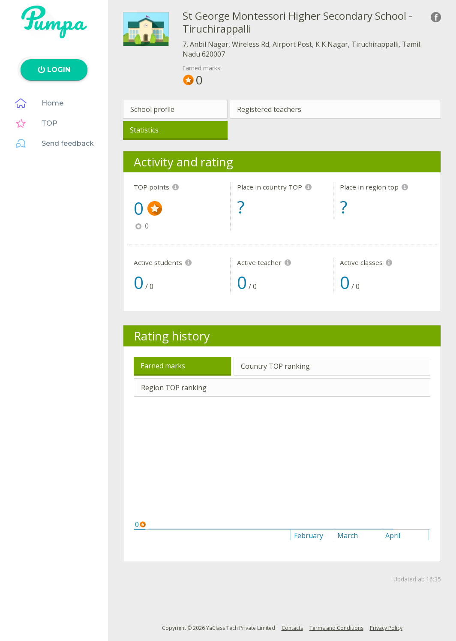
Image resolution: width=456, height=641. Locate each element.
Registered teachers (269, 109)
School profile (152, 109)
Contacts (292, 628)
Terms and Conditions (336, 628)
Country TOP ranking (275, 366)
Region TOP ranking (174, 387)
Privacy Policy (386, 628)
